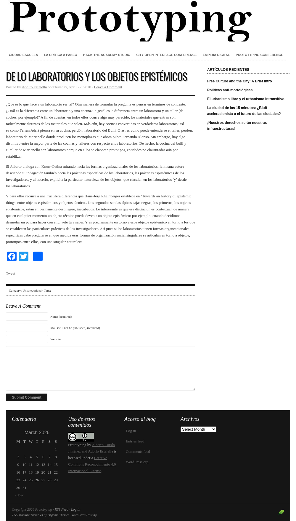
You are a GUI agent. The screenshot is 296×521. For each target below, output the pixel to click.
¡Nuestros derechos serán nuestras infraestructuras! (237, 126)
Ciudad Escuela (23, 55)
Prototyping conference (259, 55)
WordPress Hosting (84, 515)
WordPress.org (137, 462)
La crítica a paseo (60, 55)
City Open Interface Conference (166, 55)
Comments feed (138, 451)
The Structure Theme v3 (27, 515)
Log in (131, 431)
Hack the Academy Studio (107, 55)
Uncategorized (31, 290)
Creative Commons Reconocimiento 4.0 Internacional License (92, 464)
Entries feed (135, 441)
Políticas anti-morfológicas (229, 90)
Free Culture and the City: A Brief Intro (239, 81)
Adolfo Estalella (34, 87)
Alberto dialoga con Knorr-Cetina (36, 166)
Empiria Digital (216, 55)
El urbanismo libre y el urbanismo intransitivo (245, 99)
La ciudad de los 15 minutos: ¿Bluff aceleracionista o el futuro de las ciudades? (244, 111)
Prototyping (148, 20)
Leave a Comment (108, 87)
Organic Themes (58, 515)
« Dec (19, 495)
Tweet (10, 273)
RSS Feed (61, 509)
